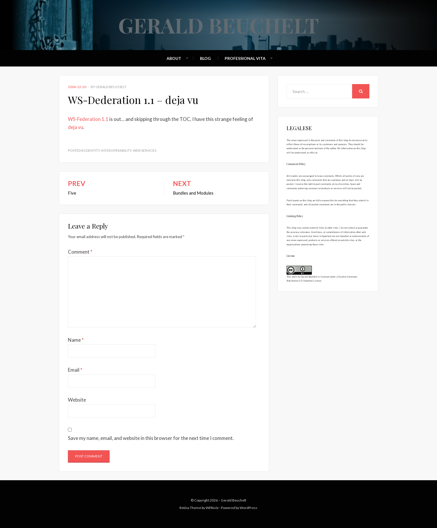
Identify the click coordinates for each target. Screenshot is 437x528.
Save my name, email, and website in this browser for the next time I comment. (151, 438)
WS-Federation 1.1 (88, 119)
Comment (80, 252)
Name (76, 340)
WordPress (248, 508)
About (174, 58)
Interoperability (116, 150)
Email (75, 370)
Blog (205, 58)
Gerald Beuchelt (218, 25)
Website (77, 400)
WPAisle (212, 508)
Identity (92, 150)
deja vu (75, 127)
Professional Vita (245, 58)
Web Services (144, 150)
